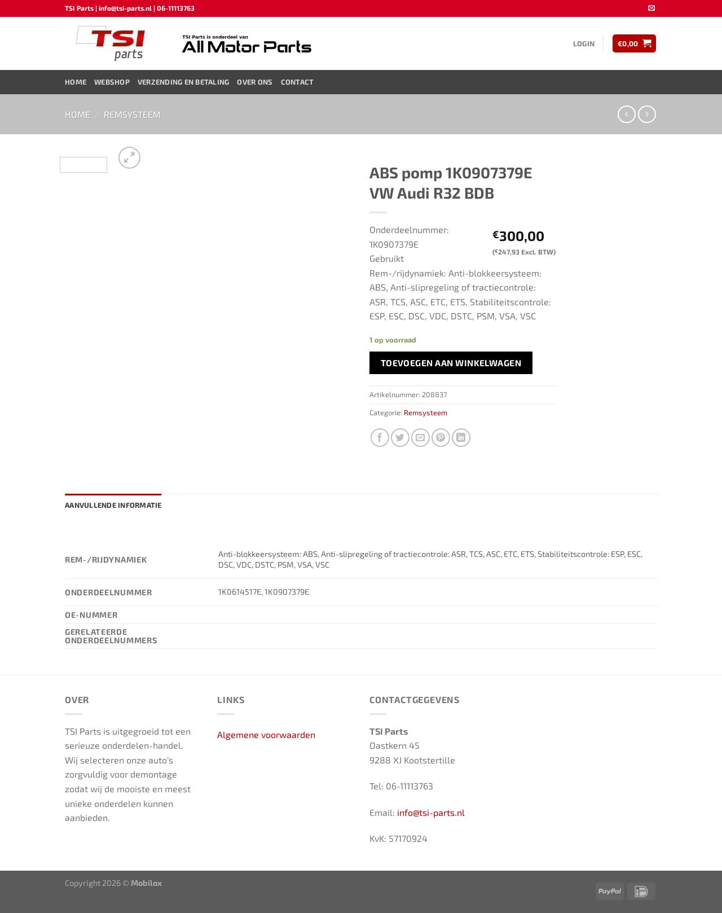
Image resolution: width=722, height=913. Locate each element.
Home (75, 81)
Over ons (254, 81)
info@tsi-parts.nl (431, 812)
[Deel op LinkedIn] (461, 437)
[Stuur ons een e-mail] (651, 8)
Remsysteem (132, 114)
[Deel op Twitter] (400, 437)
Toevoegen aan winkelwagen (451, 362)
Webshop (112, 81)
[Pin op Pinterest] (441, 437)
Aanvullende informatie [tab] (113, 505)
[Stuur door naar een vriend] (420, 437)
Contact (297, 81)
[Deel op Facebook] (380, 437)
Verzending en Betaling (184, 81)
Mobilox (146, 883)
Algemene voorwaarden (266, 734)
